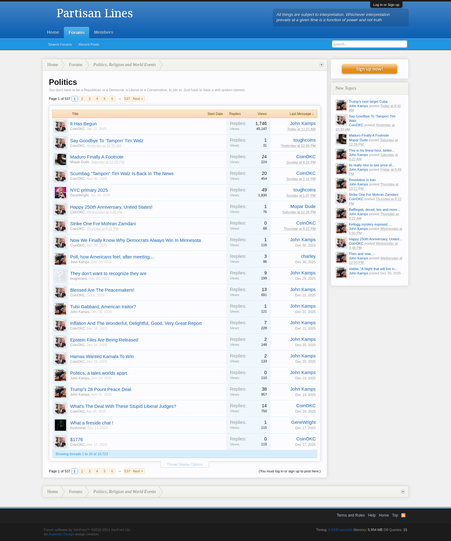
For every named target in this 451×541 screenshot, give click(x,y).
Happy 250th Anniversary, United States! (111, 207)
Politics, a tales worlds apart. (99, 373)
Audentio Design (61, 534)
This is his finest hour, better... (372, 150)
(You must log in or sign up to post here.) (290, 471)
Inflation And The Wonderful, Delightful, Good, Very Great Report (136, 323)
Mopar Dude (79, 162)
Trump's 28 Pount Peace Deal (100, 389)
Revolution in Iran (362, 180)
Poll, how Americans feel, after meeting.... (112, 256)
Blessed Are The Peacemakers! (102, 290)
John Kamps (303, 123)
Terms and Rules (351, 515)
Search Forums (60, 44)
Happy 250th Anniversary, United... (375, 239)
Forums (77, 32)
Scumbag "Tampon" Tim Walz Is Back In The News (122, 173)
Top (395, 515)
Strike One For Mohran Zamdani (103, 223)
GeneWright (79, 195)
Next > (138, 99)
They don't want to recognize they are (108, 273)
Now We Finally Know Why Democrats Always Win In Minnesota (135, 240)
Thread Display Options (185, 464)
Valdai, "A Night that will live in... (373, 269)
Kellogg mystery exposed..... (370, 224)
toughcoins (304, 140)
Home (53, 32)
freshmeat (78, 428)
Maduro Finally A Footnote (96, 156)
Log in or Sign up (386, 5)
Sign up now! (369, 69)
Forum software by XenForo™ (87, 530)
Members (103, 32)
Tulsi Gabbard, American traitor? (103, 306)
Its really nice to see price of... (372, 165)
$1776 (76, 439)
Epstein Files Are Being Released (104, 339)
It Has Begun (83, 123)
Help (372, 515)
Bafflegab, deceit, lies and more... (374, 209)
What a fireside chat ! (91, 422)
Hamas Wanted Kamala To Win (102, 356)
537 (127, 99)
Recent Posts (89, 44)
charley (308, 256)
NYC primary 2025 (89, 190)
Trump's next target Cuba (368, 101)
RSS (403, 515)
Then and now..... (362, 254)
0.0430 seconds (340, 530)
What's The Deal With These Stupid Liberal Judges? (123, 406)
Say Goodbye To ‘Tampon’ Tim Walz (106, 140)
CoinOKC (77, 129)
